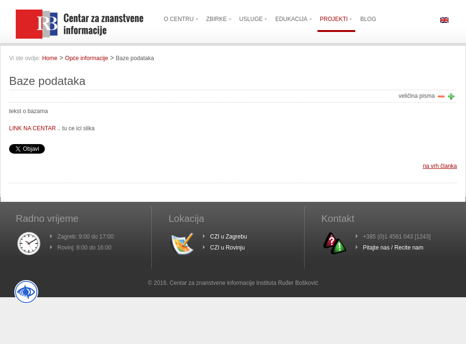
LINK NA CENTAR (32, 128)
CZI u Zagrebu (228, 236)
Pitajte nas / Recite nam (393, 247)
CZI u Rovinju (227, 247)
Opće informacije (86, 58)
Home (49, 58)
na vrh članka (440, 166)
